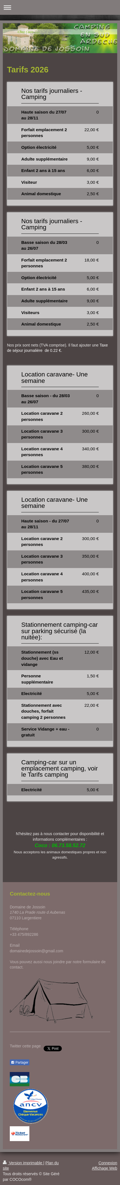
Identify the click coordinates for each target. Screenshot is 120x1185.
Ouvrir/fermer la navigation (60, 7)
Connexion (107, 1163)
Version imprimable (23, 1163)
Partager (19, 1062)
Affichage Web (104, 1168)
